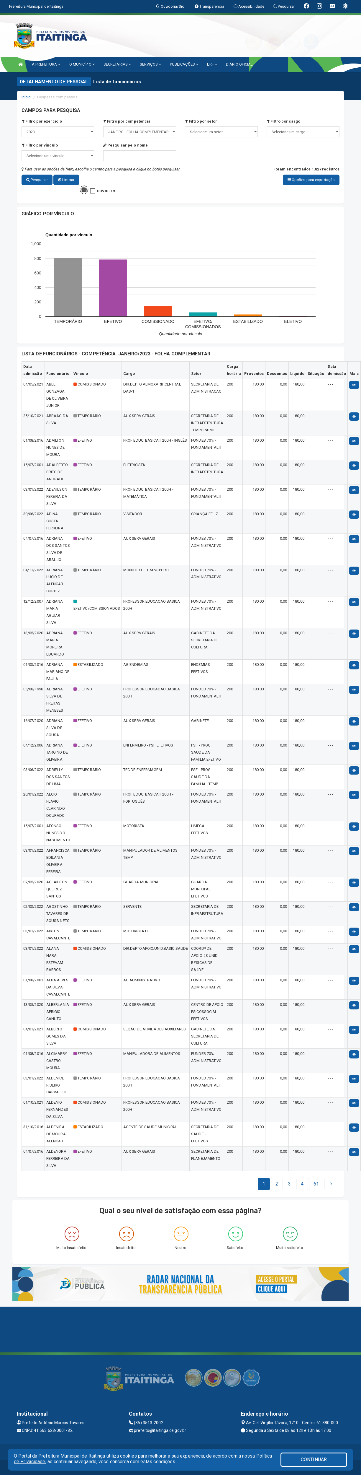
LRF (212, 64)
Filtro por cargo (283, 121)
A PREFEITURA (46, 64)
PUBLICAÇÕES (184, 64)
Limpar (66, 180)
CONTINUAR (314, 1459)
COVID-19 (106, 191)
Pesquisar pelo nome (125, 145)
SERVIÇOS (150, 64)
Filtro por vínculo (40, 145)
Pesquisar (37, 180)
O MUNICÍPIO (82, 64)
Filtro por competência (126, 121)
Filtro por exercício (42, 121)
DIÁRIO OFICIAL (239, 64)
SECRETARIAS (117, 64)
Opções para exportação (311, 180)
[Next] (316, 1184)
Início (26, 97)
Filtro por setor (201, 121)
